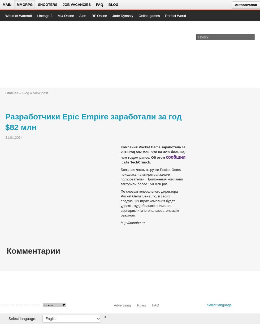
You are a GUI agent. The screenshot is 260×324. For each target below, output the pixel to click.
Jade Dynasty (122, 16)
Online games (149, 16)
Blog (114, 5)
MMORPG (25, 5)
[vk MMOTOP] (239, 306)
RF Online (99, 16)
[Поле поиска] (251, 37)
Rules (141, 305)
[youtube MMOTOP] (248, 306)
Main (7, 5)
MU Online (66, 16)
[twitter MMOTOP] (256, 306)
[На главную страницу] (23, 54)
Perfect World (175, 16)
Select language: (22, 319)
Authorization (246, 5)
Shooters (47, 5)
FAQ (99, 5)
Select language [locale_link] (219, 305)
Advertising (122, 305)
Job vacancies (77, 5)
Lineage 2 (44, 16)
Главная (11, 93)
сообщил (176, 156)
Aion (82, 16)
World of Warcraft (18, 16)
